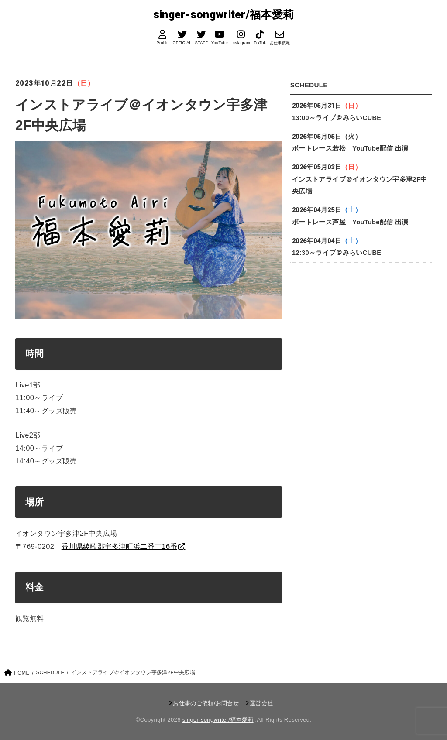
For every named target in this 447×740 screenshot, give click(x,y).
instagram (240, 43)
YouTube (219, 43)
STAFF (201, 43)
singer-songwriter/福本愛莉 (223, 14)
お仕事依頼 (279, 43)
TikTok (260, 43)
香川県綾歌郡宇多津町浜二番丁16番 (119, 546)
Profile (163, 43)
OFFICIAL (181, 43)
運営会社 (261, 703)
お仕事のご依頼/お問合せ (206, 703)
